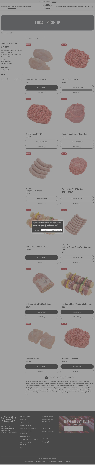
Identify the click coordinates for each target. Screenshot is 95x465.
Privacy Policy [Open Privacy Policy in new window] (44, 226)
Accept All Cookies (56, 230)
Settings (37, 230)
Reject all (45, 230)
